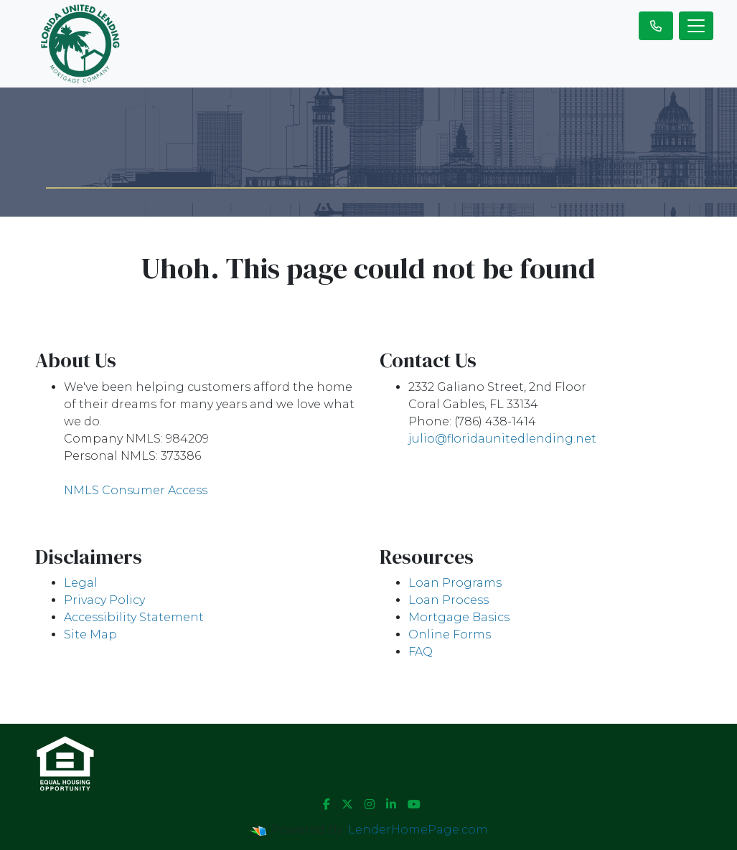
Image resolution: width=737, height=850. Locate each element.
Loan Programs (455, 583)
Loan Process (448, 600)
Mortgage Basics (459, 617)
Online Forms (449, 634)
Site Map (90, 634)
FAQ (420, 651)
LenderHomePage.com (418, 829)
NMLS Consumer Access (135, 490)
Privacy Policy (104, 600)
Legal (81, 583)
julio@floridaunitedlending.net (502, 438)
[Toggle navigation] (696, 25)
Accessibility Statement (134, 617)
